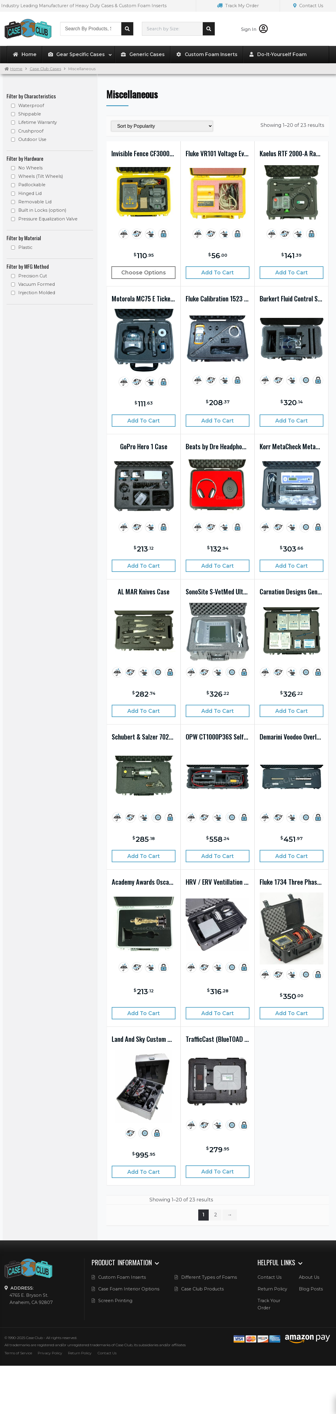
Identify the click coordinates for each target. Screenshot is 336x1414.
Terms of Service (18, 1353)
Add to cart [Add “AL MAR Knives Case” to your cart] (143, 711)
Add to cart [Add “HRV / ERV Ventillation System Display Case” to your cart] (217, 1013)
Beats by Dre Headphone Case (217, 446)
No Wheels (30, 168)
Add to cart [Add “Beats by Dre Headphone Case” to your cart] (217, 566)
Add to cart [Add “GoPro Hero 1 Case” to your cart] (143, 566)
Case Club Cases (45, 69)
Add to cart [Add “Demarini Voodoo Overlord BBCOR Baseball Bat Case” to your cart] (291, 856)
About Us (309, 1277)
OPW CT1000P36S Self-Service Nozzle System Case (217, 736)
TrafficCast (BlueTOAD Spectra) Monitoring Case (217, 1039)
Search (127, 28)
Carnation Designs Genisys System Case (291, 591)
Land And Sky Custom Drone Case (143, 1039)
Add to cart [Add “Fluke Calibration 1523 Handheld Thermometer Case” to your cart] (217, 420)
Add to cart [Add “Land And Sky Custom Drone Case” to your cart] (143, 1172)
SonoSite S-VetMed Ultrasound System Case (217, 591)
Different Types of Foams (209, 1277)
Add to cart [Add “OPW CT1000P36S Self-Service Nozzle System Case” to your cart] (217, 856)
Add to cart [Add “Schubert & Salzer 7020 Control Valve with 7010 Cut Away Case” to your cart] (143, 856)
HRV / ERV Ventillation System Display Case (217, 881)
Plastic (25, 247)
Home (16, 69)
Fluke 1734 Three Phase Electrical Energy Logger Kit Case (291, 881)
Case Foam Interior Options (128, 1289)
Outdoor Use (32, 139)
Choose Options (143, 272)
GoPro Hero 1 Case (143, 446)
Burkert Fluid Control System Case (291, 298)
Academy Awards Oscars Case (143, 881)
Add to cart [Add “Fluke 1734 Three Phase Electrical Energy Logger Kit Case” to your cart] (291, 1013)
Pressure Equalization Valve (48, 219)
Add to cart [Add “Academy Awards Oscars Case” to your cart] (143, 1013)
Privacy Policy (50, 1353)
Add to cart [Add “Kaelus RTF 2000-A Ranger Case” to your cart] (291, 272)
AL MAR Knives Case (143, 591)
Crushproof (30, 131)
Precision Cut (32, 276)
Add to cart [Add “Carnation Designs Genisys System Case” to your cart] (291, 711)
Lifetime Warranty (37, 122)
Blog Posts (311, 1289)
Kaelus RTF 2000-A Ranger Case (291, 153)
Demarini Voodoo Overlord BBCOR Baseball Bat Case (291, 736)
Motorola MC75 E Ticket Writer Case (143, 298)
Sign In (254, 29)
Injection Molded (36, 292)
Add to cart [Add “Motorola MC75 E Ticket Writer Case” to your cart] (143, 420)
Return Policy (272, 1289)
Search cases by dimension (209, 28)
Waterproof (31, 105)
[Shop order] (162, 126)
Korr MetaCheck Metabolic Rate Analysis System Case (291, 446)
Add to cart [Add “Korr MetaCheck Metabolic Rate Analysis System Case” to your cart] (291, 566)
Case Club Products (202, 1289)
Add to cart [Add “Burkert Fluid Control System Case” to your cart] (291, 420)
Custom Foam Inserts (122, 1277)
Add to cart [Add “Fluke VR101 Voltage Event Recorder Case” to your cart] (217, 272)
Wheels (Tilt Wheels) (40, 176)
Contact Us (308, 5)
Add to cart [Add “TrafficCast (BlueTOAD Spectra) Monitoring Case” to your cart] (217, 1171)
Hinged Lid (30, 193)
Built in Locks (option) (42, 210)
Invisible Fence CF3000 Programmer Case (143, 153)
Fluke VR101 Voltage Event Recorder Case (217, 153)
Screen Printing (115, 1300)
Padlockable (32, 184)
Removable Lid (35, 202)
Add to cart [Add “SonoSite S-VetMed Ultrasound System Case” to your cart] (217, 711)
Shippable (29, 114)
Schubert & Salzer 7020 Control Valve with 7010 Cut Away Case (143, 736)
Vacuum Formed (36, 284)
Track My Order (238, 5)
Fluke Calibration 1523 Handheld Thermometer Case (217, 298)
